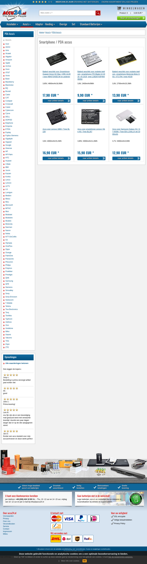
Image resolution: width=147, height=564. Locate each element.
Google (8, 145)
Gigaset (8, 142)
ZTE (7, 347)
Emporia (8, 126)
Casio (7, 95)
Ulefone (8, 322)
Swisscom (9, 300)
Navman (8, 227)
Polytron (8, 268)
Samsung (9, 281)
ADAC (7, 47)
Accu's (27, 24)
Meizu (7, 199)
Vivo (7, 325)
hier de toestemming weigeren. (120, 557)
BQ (6, 88)
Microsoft (9, 205)
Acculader (12, 24)
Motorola (8, 224)
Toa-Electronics (11, 309)
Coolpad (8, 101)
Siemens (8, 287)
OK (84, 561)
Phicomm (9, 262)
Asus (7, 69)
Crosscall (9, 104)
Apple (7, 63)
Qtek (7, 278)
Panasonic (9, 259)
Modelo (8, 221)
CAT (7, 98)
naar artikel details (56, 101)
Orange (8, 253)
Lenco (7, 180)
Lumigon (8, 192)
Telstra (8, 306)
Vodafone (9, 328)
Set (73, 24)
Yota (7, 341)
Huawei (8, 161)
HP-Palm (9, 154)
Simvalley (9, 290)
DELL (7, 117)
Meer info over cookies (70, 561)
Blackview (9, 85)
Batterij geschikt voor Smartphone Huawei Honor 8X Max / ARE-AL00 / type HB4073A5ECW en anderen (56, 74)
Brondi (8, 91)
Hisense (8, 148)
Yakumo (8, 338)
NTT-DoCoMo (10, 237)
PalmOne (9, 256)
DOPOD (8, 120)
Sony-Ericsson (11, 297)
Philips (8, 265)
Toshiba (8, 316)
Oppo (7, 249)
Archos (8, 66)
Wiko (7, 331)
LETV (7, 186)
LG (6, 189)
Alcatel (8, 53)
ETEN (7, 129)
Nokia (7, 234)
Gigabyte (9, 139)
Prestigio (8, 275)
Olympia (8, 243)
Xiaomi (8, 335)
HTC (7, 158)
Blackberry (9, 82)
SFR (7, 284)
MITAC (8, 208)
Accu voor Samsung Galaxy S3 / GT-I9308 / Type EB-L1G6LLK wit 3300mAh (126, 131)
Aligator (8, 57)
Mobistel (8, 215)
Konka (7, 177)
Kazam (8, 173)
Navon (8, 230)
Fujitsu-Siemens (11, 135)
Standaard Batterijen (91, 24)
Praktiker (8, 271)
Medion (8, 196)
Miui (7, 211)
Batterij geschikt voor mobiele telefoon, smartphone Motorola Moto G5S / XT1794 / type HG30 (126, 74)
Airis (7, 50)
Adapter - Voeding (45, 24)
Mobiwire (9, 218)
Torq (7, 312)
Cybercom (9, 110)
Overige (63, 24)
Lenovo (8, 183)
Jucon (7, 170)
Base (7, 79)
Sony (7, 293)
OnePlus (8, 246)
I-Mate (7, 164)
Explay (8, 132)
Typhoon (8, 319)
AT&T (7, 72)
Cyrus (7, 113)
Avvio (7, 76)
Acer (7, 44)
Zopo (7, 344)
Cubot (7, 107)
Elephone (9, 123)
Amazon (8, 60)
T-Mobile (8, 303)
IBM (7, 167)
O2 (6, 240)
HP (6, 151)
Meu (7, 202)
